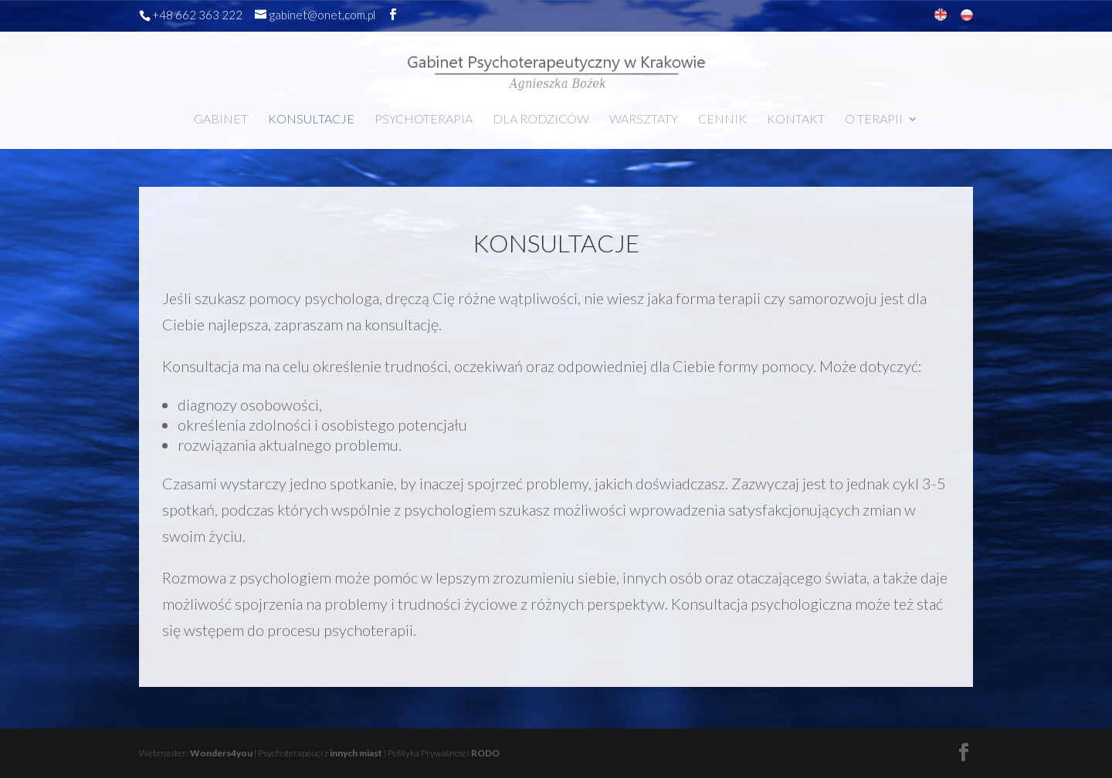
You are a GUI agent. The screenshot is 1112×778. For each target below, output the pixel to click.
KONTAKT (796, 119)
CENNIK (722, 119)
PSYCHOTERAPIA (424, 119)
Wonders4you (221, 753)
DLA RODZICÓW (541, 119)
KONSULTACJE (311, 119)
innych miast (356, 753)
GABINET (221, 119)
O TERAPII (874, 119)
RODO (485, 753)
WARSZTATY (643, 119)
